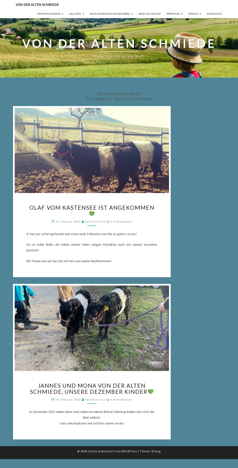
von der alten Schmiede (37, 4)
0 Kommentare (121, 221)
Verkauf (193, 13)
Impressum (173, 13)
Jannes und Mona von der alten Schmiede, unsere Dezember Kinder (91, 388)
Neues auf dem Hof (150, 13)
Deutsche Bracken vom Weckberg (110, 13)
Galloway (75, 13)
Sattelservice (95, 221)
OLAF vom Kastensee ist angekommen (91, 210)
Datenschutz (214, 13)
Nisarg (156, 451)
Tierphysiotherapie (48, 13)
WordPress (129, 451)
